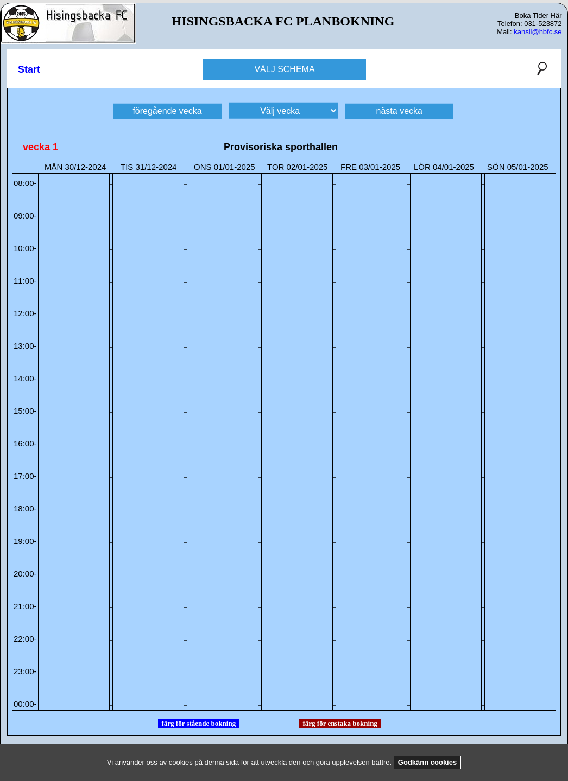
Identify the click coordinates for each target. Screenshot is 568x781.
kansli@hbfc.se (537, 32)
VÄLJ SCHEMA (284, 69)
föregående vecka (166, 110)
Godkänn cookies (427, 762)
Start (29, 69)
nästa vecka (399, 110)
